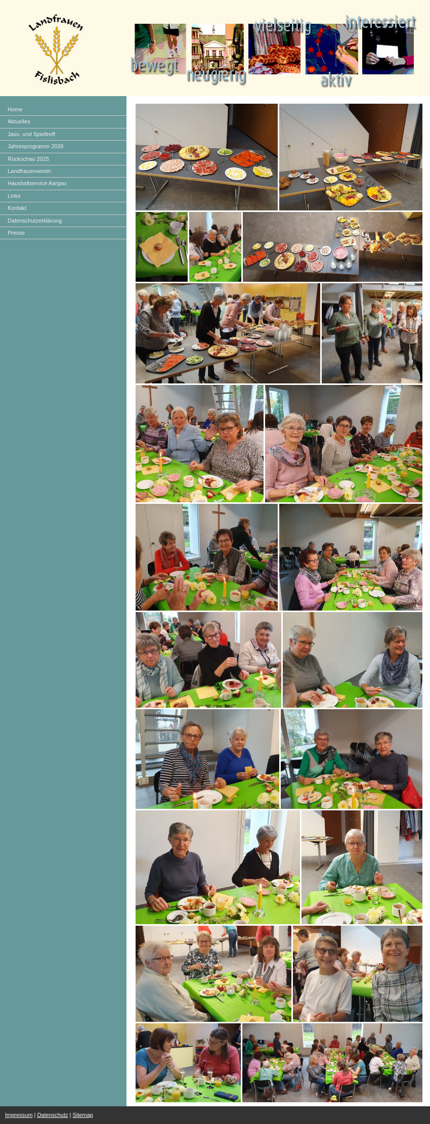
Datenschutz (52, 1115)
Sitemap (83, 1115)
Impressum (18, 1115)
